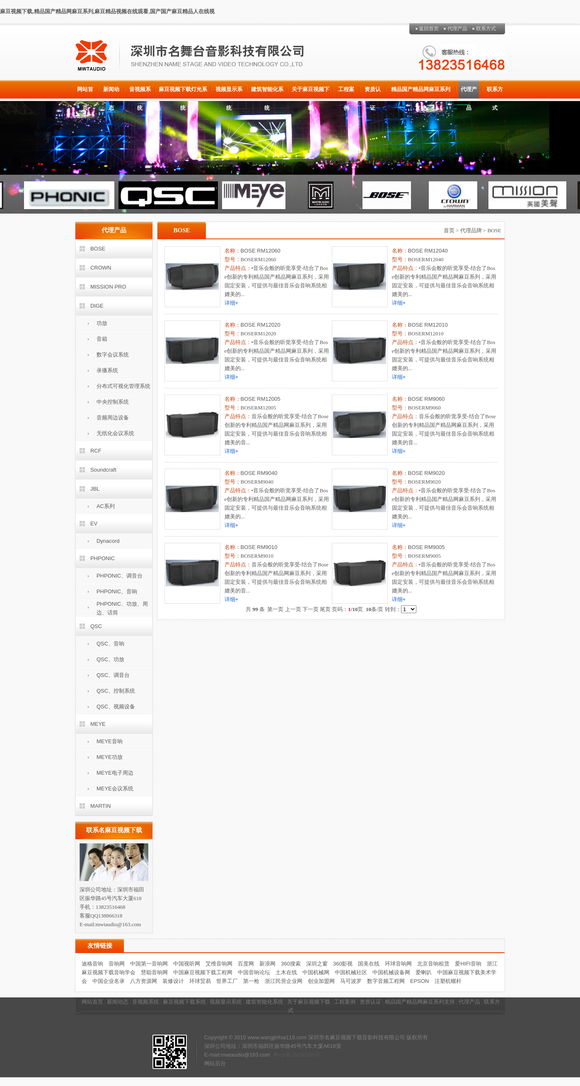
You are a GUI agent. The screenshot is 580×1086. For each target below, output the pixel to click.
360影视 (343, 964)
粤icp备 (282, 1055)
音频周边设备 (113, 417)
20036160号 (305, 1055)
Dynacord (108, 541)
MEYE (98, 724)
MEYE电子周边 (115, 773)
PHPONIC (102, 558)
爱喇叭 (424, 972)
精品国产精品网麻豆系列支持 (420, 92)
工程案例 (346, 92)
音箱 (102, 339)
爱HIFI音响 (468, 964)
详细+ (232, 303)
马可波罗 (351, 981)
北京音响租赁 (433, 964)
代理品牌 (471, 230)
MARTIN (100, 806)
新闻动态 (111, 92)
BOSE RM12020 (260, 325)
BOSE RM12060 (260, 251)
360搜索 (291, 964)
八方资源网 (143, 981)
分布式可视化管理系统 (123, 386)
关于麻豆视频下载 (310, 92)
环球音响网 (398, 964)
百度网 (246, 964)
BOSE (97, 249)
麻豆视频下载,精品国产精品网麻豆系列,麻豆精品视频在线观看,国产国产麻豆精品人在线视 (107, 11)
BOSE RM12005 (260, 399)
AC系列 (106, 506)
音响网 (117, 964)
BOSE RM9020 (426, 473)
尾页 (325, 609)
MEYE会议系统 (115, 788)
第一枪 (251, 981)
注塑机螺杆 (448, 981)
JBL (94, 489)
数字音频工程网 (386, 981)
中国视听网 (186, 964)
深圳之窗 (317, 964)
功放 (102, 323)
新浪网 (267, 964)
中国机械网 (315, 972)
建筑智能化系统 (267, 92)
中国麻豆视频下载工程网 (202, 972)
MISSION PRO (108, 287)
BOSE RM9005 (426, 547)
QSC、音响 (110, 644)
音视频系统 (140, 92)
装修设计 (173, 981)
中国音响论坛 (254, 972)
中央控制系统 (113, 402)
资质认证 (373, 92)
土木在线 (286, 972)
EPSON (419, 981)
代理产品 (457, 28)
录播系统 (107, 370)
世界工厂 (227, 981)
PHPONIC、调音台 (120, 576)
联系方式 (486, 28)
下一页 (310, 609)
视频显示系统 (228, 92)
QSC (96, 626)
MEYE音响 (110, 741)
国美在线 (368, 964)
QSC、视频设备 (116, 706)
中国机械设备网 (391, 972)
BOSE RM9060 (426, 399)
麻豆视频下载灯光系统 (183, 92)
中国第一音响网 (149, 964)
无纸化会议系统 (115, 433)
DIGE (97, 306)
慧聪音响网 (154, 972)
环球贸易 (200, 981)
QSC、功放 (110, 659)
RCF (96, 451)
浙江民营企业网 (283, 981)
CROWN (100, 268)
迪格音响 (92, 964)
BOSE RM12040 (428, 251)
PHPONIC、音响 (117, 591)
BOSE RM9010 (259, 547)
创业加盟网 (321, 981)
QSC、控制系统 (116, 691)
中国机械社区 (351, 972)
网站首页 (85, 92)
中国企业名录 (108, 981)
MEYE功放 (110, 757)
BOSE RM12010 (428, 325)
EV (93, 523)
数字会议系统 (113, 355)
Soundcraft (103, 470)
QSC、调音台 (113, 675)
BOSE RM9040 (259, 473)
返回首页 (429, 28)
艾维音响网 (218, 964)
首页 (449, 230)
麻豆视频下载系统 (184, 1002)
